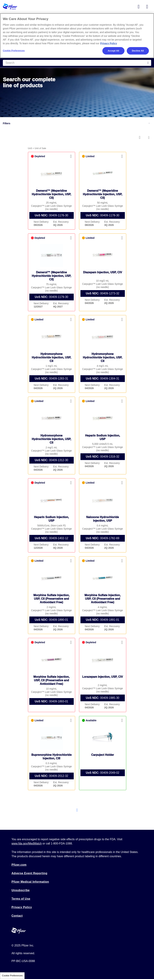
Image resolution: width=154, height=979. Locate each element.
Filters (6, 123)
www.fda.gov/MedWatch (26, 843)
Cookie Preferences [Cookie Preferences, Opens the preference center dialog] (14, 50)
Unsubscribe (20, 890)
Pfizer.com (19, 864)
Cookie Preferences (12, 975)
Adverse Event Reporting (29, 873)
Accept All (113, 50)
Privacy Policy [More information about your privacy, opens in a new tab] (108, 43)
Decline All (138, 50)
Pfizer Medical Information (30, 881)
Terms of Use (20, 898)
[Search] (77, 63)
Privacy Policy (21, 907)
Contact (17, 915)
